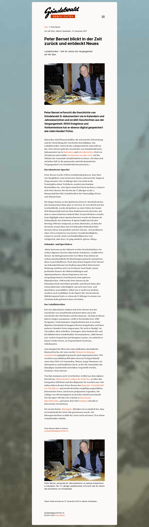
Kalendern (69, 152)
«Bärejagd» (66, 409)
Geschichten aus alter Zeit (79, 155)
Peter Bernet (60, 515)
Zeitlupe (83, 400)
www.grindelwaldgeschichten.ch (56, 431)
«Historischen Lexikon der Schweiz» (72, 379)
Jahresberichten (86, 152)
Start (46, 27)
